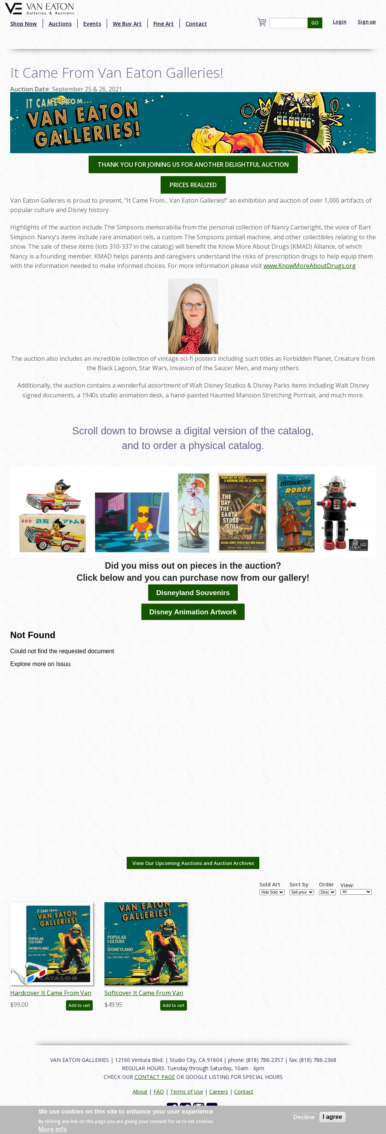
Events (92, 23)
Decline (304, 1117)
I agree (332, 1117)
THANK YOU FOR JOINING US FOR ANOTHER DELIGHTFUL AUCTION (193, 164)
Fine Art (163, 23)
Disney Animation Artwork (193, 612)
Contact (196, 23)
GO (315, 23)
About (140, 1091)
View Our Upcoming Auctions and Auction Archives (193, 863)
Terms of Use (186, 1091)
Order (326, 884)
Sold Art (269, 884)
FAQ (158, 1091)
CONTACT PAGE (155, 1076)
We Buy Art (127, 23)
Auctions (60, 23)
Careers (218, 1091)
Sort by (299, 884)
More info (52, 1129)
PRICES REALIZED (193, 185)
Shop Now (23, 23)
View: (347, 885)
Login (339, 21)
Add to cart (79, 1005)
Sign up (367, 21)
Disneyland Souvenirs (193, 593)
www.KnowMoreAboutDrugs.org (309, 266)
